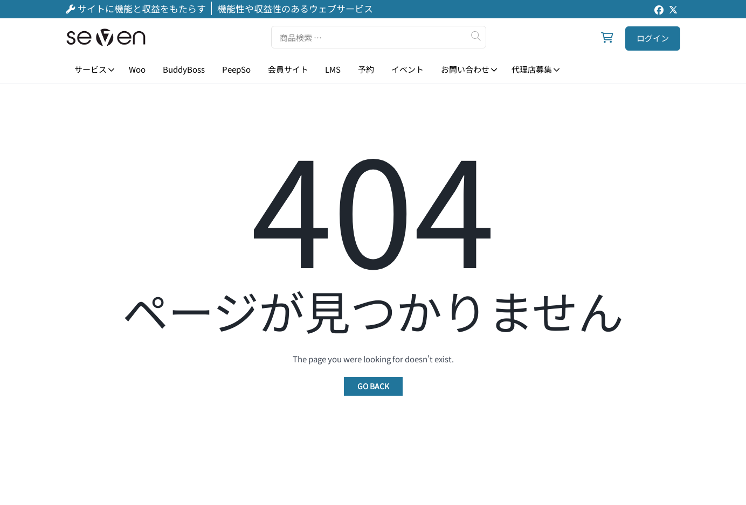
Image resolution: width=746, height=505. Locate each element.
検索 (475, 36)
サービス (90, 69)
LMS (333, 69)
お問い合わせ (465, 69)
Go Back (373, 386)
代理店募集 (532, 69)
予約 (366, 69)
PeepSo (236, 69)
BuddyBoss (184, 69)
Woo (137, 69)
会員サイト (288, 69)
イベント (407, 69)
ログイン (653, 38)
